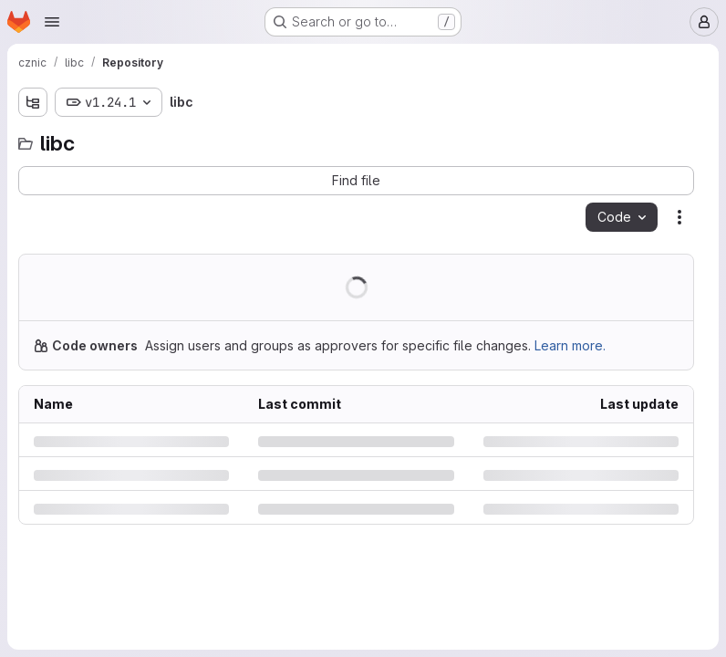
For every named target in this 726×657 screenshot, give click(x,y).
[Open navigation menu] (52, 21)
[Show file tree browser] (32, 102)
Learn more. (570, 345)
